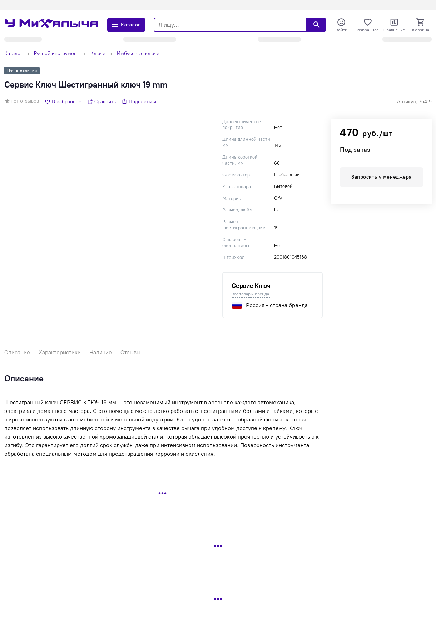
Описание (17, 352)
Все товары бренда (250, 293)
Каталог (13, 53)
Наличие (100, 352)
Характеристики (60, 352)
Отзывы (130, 352)
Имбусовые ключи (138, 53)
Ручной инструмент (56, 53)
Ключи (97, 53)
